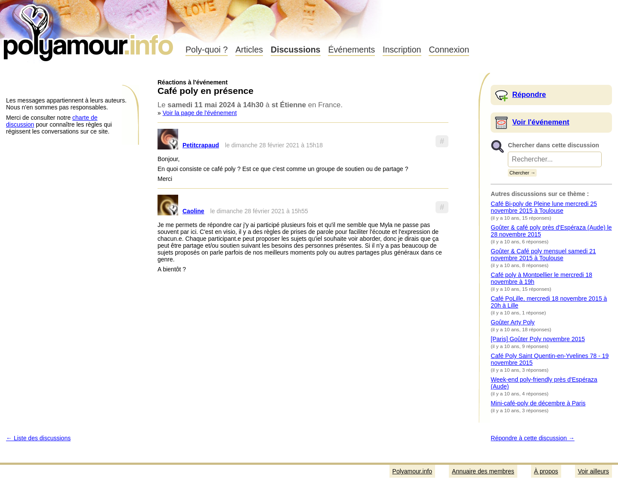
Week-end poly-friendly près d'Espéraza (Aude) (544, 383)
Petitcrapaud (200, 145)
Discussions (295, 49)
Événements (351, 49)
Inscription (402, 49)
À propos (546, 471)
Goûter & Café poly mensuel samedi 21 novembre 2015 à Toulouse (543, 254)
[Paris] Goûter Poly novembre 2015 (538, 339)
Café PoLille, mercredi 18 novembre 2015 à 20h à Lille (549, 302)
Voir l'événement (540, 122)
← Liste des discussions (38, 438)
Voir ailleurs (593, 471)
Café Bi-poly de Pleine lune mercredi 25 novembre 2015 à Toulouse (544, 207)
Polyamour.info (89, 30)
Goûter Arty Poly (513, 322)
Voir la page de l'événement (200, 112)
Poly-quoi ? (206, 49)
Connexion (449, 49)
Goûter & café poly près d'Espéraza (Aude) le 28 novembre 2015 (551, 231)
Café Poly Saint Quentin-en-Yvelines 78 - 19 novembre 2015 (550, 359)
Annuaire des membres (483, 471)
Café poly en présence (205, 91)
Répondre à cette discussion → (533, 438)
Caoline (193, 211)
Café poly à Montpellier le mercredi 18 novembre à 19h (541, 278)
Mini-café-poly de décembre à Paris (538, 403)
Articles (249, 49)
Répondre (529, 94)
